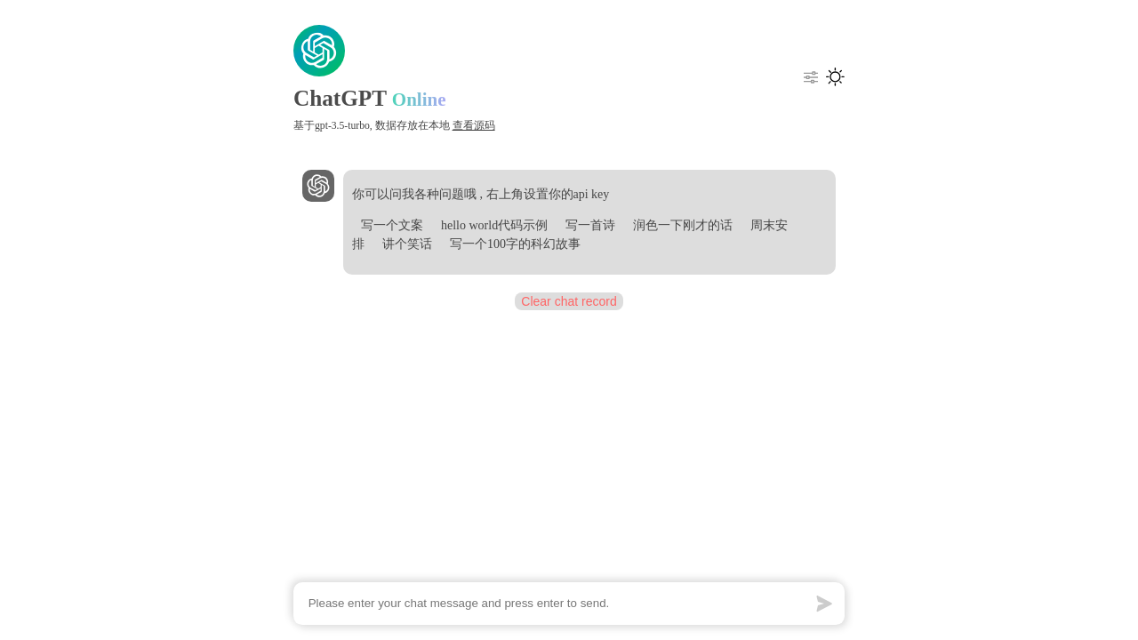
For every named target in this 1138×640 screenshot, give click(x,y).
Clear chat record (568, 301)
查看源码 (474, 126)
